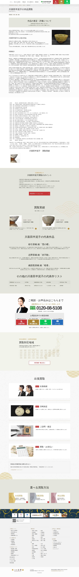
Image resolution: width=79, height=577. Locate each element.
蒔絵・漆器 (43, 539)
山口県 (37, 356)
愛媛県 (49, 356)
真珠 (33, 547)
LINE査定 (67, 3)
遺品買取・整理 (14, 549)
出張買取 (12, 540)
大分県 (33, 358)
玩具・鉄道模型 (44, 551)
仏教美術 (42, 536)
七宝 (42, 544)
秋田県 (37, 350)
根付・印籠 (43, 541)
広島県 (33, 356)
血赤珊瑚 (34, 552)
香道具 (42, 557)
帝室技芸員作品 (35, 549)
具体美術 (34, 533)
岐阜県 (21, 354)
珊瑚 (33, 544)
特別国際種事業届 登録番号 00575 (57, 571)
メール (57, 324)
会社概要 (55, 541)
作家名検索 (12, 563)
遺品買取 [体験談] (14, 551)
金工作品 (42, 534)
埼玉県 (21, 352)
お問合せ (61, 3)
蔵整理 (12, 554)
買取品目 (33, 529)
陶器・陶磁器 (34, 534)
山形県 (41, 350)
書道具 (33, 551)
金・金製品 (43, 547)
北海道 (21, 350)
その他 (33, 559)
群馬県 (58, 350)
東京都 (29, 352)
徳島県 (41, 356)
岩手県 (29, 350)
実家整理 (12, 552)
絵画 (42, 531)
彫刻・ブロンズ (44, 554)
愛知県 (29, 354)
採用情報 (55, 546)
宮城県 (33, 350)
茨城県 (49, 350)
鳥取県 (21, 356)
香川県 (45, 356)
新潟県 (37, 352)
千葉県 (25, 352)
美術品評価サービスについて (16, 470)
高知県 (54, 356)
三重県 (33, 354)
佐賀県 (21, 358)
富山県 (41, 352)
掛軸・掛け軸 (34, 531)
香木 (33, 554)
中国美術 (42, 533)
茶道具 (33, 557)
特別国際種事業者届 (57, 544)
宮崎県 (37, 358)
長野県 (58, 352)
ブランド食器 (43, 549)
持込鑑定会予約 (56, 534)
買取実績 (12, 534)
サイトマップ (55, 549)
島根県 (25, 356)
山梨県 (54, 352)
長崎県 (25, 358)
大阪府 (45, 354)
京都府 (41, 354)
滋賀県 (37, 354)
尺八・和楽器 (34, 546)
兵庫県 (49, 354)
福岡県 (58, 356)
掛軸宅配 (13, 543)
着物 (33, 536)
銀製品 (33, 539)
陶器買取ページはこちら (37, 193)
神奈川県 (33, 352)
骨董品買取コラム (14, 536)
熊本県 (29, 358)
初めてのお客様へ (14, 531)
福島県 (45, 350)
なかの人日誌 (12, 559)
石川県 (45, 352)
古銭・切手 (43, 546)
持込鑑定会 (33, 324)
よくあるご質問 (13, 561)
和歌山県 (58, 354)
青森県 (25, 350)
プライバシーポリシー (57, 543)
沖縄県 (45, 358)
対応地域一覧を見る (39, 363)
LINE (45, 324)
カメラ (42, 552)
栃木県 (54, 350)
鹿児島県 (41, 358)
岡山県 (29, 356)
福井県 (49, 352)
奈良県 (54, 354)
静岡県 (25, 354)
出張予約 (55, 3)
